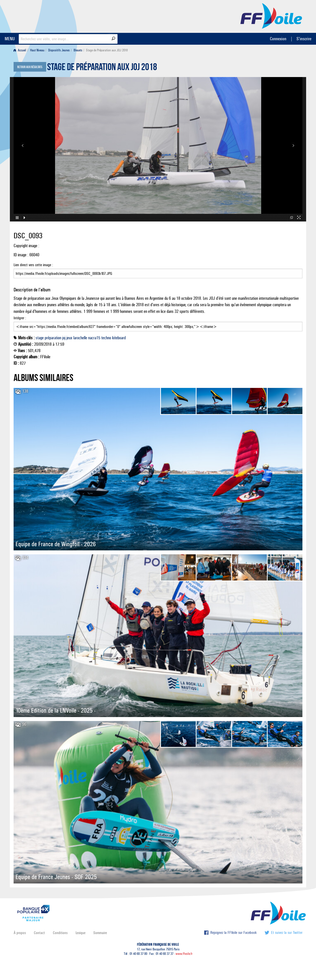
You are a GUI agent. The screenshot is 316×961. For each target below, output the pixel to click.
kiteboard (119, 337)
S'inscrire (303, 38)
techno (106, 337)
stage (40, 337)
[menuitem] (21, 50)
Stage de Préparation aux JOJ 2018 (102, 68)
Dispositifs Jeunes (59, 50)
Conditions (60, 932)
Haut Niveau (37, 50)
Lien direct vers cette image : (158, 270)
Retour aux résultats (29, 67)
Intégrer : (158, 323)
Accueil (20, 50)
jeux (69, 337)
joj (63, 337)
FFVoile (271, 15)
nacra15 (94, 337)
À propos (20, 932)
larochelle (80, 337)
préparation (53, 337)
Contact (39, 932)
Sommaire (100, 932)
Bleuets (78, 50)
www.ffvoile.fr (184, 954)
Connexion (278, 38)
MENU (10, 38)
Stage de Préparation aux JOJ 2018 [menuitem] (107, 50)
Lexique (80, 932)
